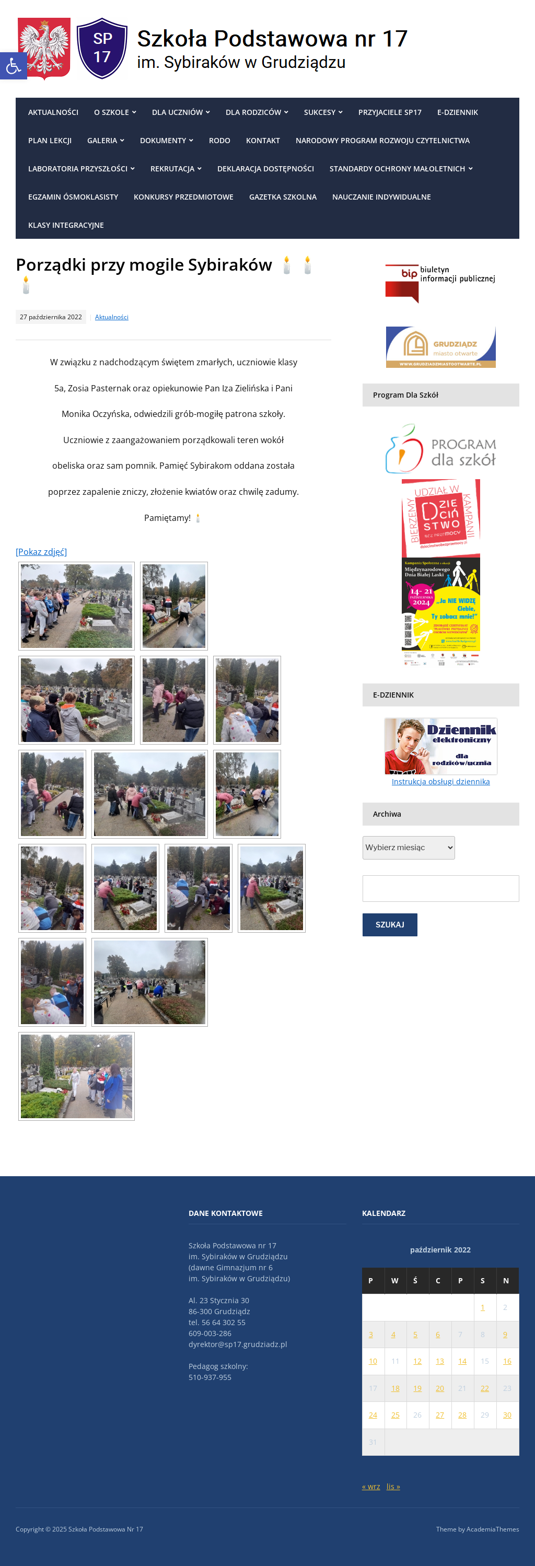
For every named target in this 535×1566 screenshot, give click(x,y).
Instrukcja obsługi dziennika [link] (441, 781)
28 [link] (462, 1415)
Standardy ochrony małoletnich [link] (398, 168)
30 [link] (507, 1415)
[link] (13, 65)
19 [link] (417, 1388)
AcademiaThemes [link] (493, 1529)
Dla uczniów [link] (177, 112)
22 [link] (485, 1388)
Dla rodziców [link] (253, 112)
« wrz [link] (371, 1486)
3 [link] (371, 1334)
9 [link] (505, 1334)
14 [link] (462, 1361)
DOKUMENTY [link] (163, 140)
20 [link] (440, 1388)
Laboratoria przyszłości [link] (77, 168)
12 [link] (417, 1361)
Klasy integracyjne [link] (66, 225)
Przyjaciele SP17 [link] (390, 112)
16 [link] (507, 1361)
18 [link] (395, 1388)
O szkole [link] (111, 112)
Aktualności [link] (53, 112)
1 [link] (483, 1307)
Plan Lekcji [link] (50, 140)
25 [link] (395, 1415)
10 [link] (373, 1361)
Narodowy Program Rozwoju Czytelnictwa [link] (383, 140)
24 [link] (373, 1415)
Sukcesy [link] (319, 112)
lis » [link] (393, 1486)
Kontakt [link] (263, 140)
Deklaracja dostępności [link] (265, 168)
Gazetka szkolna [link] (283, 197)
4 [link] (393, 1334)
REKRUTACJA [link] (172, 168)
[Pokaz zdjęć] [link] (41, 552)
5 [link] (415, 1334)
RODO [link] (219, 140)
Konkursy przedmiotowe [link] (184, 197)
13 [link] (440, 1361)
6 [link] (438, 1334)
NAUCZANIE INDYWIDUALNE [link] (381, 197)
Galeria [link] (102, 140)
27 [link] (440, 1415)
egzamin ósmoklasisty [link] (73, 197)
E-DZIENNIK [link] (457, 112)
